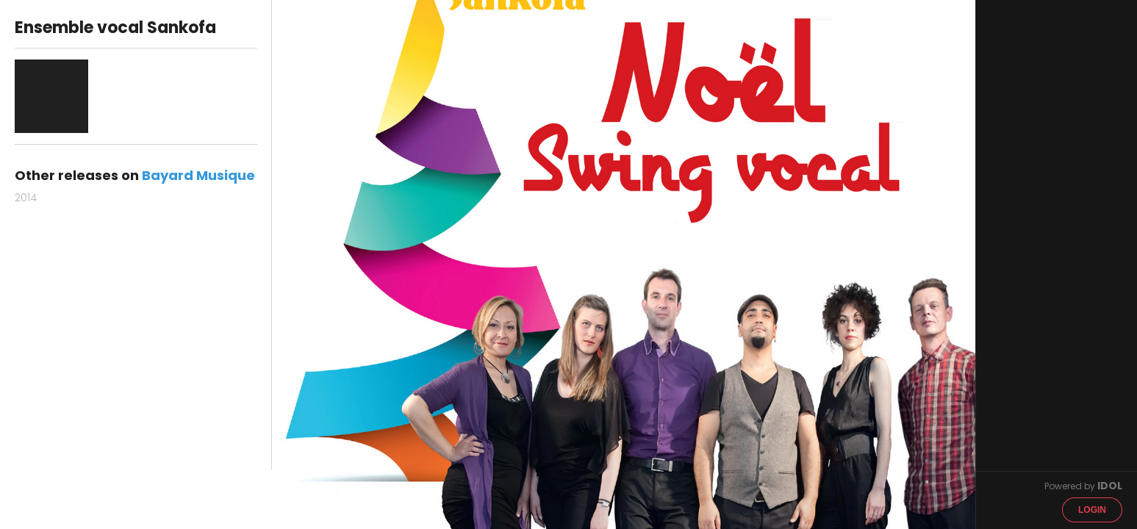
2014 (26, 197)
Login (1092, 510)
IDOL (1109, 485)
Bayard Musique (198, 175)
